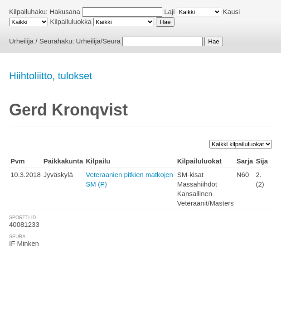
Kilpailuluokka (71, 21)
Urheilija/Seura (98, 41)
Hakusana (64, 11)
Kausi (231, 11)
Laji (169, 11)
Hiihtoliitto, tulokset (50, 76)
